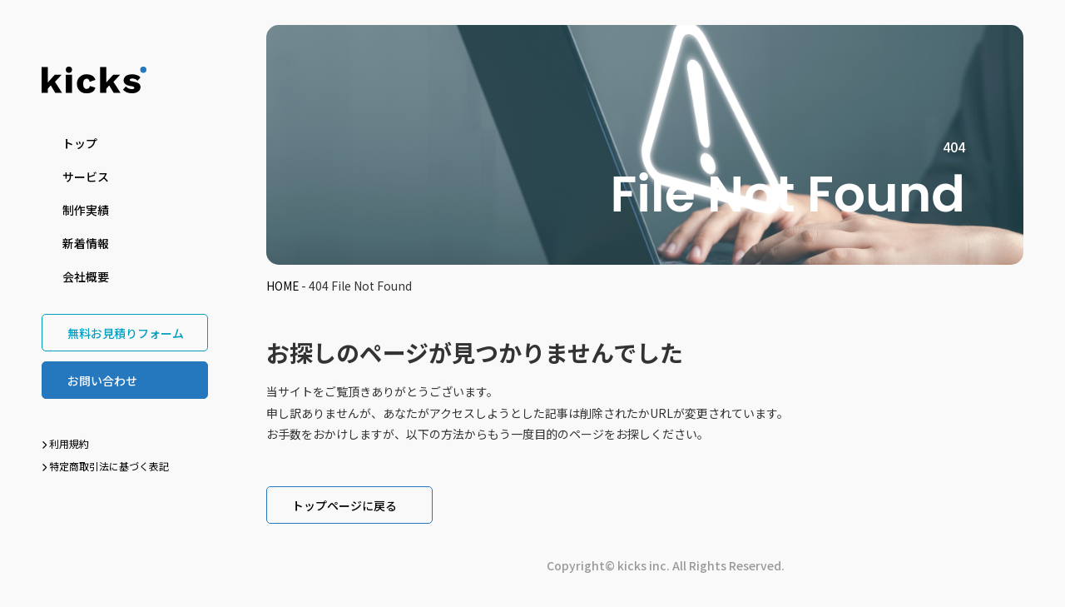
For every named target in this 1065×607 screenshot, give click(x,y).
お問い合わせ (102, 380)
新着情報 (85, 243)
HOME (283, 285)
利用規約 (65, 443)
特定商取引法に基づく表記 (105, 466)
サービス (85, 176)
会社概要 (85, 276)
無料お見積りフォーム (125, 333)
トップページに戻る (344, 505)
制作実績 (85, 210)
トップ (79, 143)
